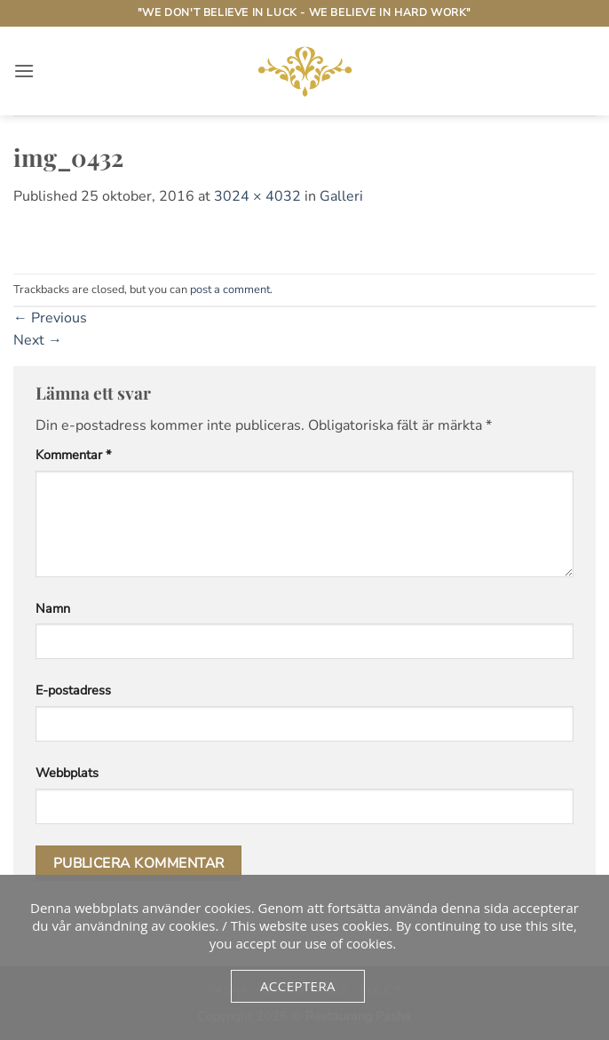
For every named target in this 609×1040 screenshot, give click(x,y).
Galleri (341, 196)
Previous (50, 318)
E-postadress (73, 690)
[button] (24, 70)
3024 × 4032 (257, 196)
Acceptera (298, 986)
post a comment (230, 290)
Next (37, 340)
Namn (53, 608)
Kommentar (73, 455)
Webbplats (67, 773)
